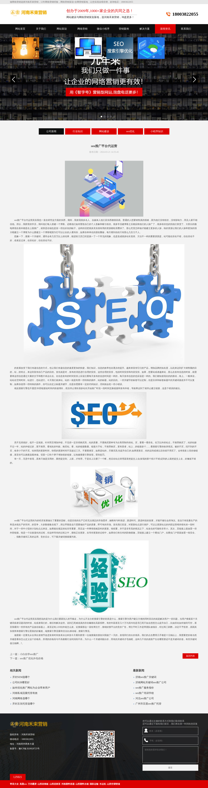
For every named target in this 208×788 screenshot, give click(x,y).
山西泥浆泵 (54, 784)
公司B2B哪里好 (21, 682)
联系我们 (186, 28)
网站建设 (104, 131)
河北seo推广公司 (144, 698)
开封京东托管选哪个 (23, 703)
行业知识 (78, 131)
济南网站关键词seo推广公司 (150, 682)
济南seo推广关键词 (145, 677)
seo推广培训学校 (144, 693)
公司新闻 (51, 131)
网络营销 (82, 28)
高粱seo (23, 784)
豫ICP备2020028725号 (29, 748)
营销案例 (124, 28)
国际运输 (94, 784)
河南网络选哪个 (21, 698)
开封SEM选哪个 (21, 677)
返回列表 (190, 656)
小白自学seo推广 (29, 654)
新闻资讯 (165, 28)
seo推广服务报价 (144, 687)
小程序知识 (157, 131)
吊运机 (102, 784)
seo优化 (130, 131)
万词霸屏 (32, 784)
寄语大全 (14, 784)
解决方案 (145, 28)
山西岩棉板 (43, 784)
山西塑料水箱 (82, 784)
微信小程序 (103, 28)
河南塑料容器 (68, 784)
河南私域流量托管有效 (25, 693)
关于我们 (41, 28)
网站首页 (20, 28)
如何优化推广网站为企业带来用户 (31, 687)
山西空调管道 (113, 784)
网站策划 (62, 28)
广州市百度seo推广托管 (148, 703)
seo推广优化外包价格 (31, 658)
